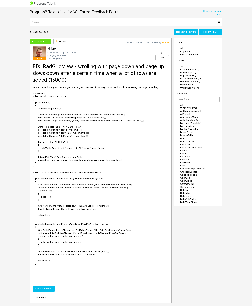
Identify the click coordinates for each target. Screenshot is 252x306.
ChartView (185, 162)
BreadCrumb (186, 132)
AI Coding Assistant (190, 110)
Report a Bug (210, 31)
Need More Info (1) (190, 81)
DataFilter (185, 192)
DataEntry (185, 189)
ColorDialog (186, 180)
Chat (182, 165)
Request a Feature (186, 31)
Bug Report (186, 51)
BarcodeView (187, 126)
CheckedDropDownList (192, 168)
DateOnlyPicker (188, 199)
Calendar (184, 150)
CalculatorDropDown (191, 147)
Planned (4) (186, 84)
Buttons (184, 138)
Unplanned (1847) (189, 87)
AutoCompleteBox (190, 119)
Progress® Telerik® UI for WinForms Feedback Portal (74, 11)
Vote (162, 57)
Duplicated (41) (188, 75)
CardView (185, 156)
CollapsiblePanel (188, 174)
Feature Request (189, 54)
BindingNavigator (189, 129)
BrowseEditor (187, 135)
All (181, 48)
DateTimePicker (188, 202)
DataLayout (186, 196)
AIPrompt (185, 113)
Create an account (212, 11)
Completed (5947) (189, 69)
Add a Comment (43, 288)
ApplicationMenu (189, 116)
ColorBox (185, 177)
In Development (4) (190, 78)
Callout (183, 153)
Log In (219, 14)
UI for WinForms (188, 107)
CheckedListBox (188, 171)
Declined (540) (188, 72)
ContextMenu (187, 186)
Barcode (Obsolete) (190, 123)
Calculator (185, 144)
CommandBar (187, 183)
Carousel (184, 159)
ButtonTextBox (188, 141)
